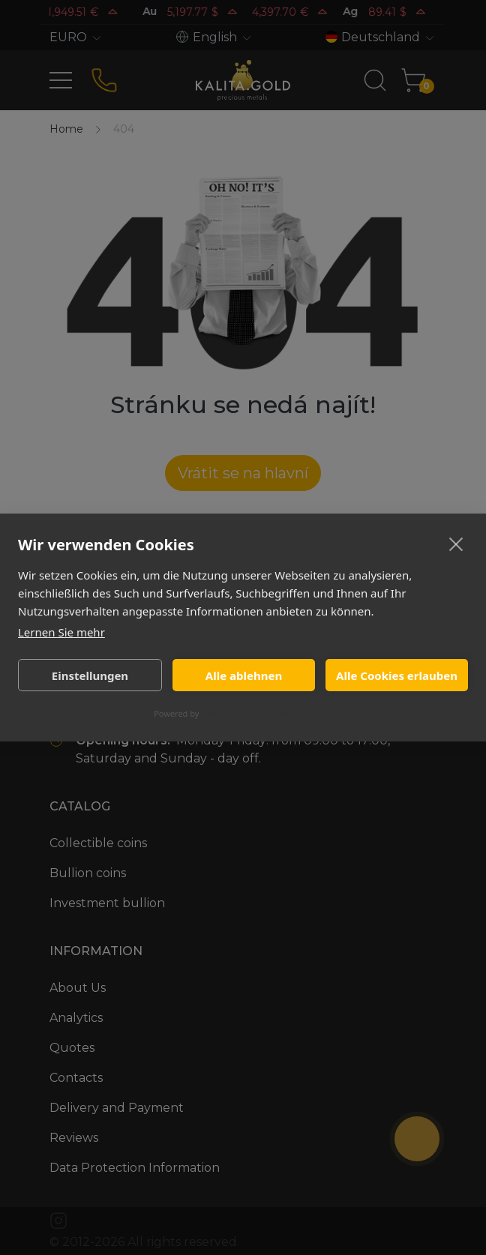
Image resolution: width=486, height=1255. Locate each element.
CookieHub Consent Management (266, 713)
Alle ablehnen (244, 675)
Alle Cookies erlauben (397, 675)
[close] (456, 544)
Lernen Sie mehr (61, 632)
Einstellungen (90, 675)
